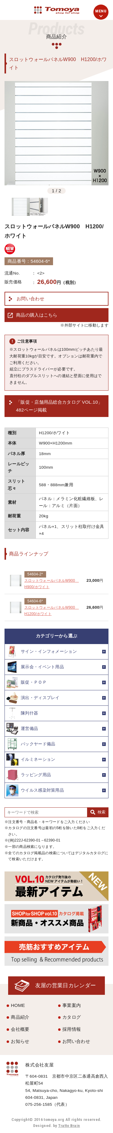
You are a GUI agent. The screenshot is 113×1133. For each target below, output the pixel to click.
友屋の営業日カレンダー (65, 985)
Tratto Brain (69, 1125)
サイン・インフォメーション (41, 652)
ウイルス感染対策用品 (35, 790)
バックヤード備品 (30, 744)
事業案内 (71, 1005)
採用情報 (71, 1029)
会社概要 (20, 1029)
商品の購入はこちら (37, 314)
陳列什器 (22, 713)
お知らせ (20, 1041)
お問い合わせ (30, 298)
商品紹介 (20, 1017)
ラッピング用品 (28, 775)
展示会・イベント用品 (35, 667)
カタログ (71, 1017)
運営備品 (22, 729)
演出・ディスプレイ (33, 698)
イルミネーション (30, 760)
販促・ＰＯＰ (26, 682)
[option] (56, 133)
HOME (18, 1005)
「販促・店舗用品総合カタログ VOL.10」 (59, 406)
